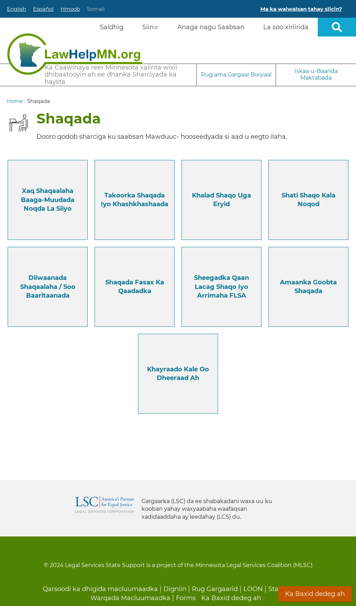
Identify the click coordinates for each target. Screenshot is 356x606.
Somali (96, 9)
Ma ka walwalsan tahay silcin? (301, 9)
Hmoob (70, 9)
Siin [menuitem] (150, 27)
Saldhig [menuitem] (111, 27)
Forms (186, 598)
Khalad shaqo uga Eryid (221, 200)
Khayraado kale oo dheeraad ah (178, 373)
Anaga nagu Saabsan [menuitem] (210, 27)
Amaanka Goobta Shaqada (308, 286)
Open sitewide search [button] (337, 27)
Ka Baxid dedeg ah (233, 598)
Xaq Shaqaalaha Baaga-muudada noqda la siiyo (47, 199)
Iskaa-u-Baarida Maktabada (316, 74)
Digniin (174, 589)
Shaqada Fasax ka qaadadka (134, 286)
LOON (253, 589)
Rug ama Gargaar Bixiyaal (236, 74)
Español (43, 9)
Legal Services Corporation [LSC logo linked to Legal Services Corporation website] (105, 504)
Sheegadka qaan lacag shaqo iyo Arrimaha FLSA (221, 286)
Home (15, 101)
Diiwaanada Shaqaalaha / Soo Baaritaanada (47, 286)
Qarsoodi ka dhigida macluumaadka (100, 589)
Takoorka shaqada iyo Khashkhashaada (134, 200)
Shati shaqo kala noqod (308, 200)
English (16, 9)
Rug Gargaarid (215, 589)
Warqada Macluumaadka (130, 598)
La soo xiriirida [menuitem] (285, 27)
